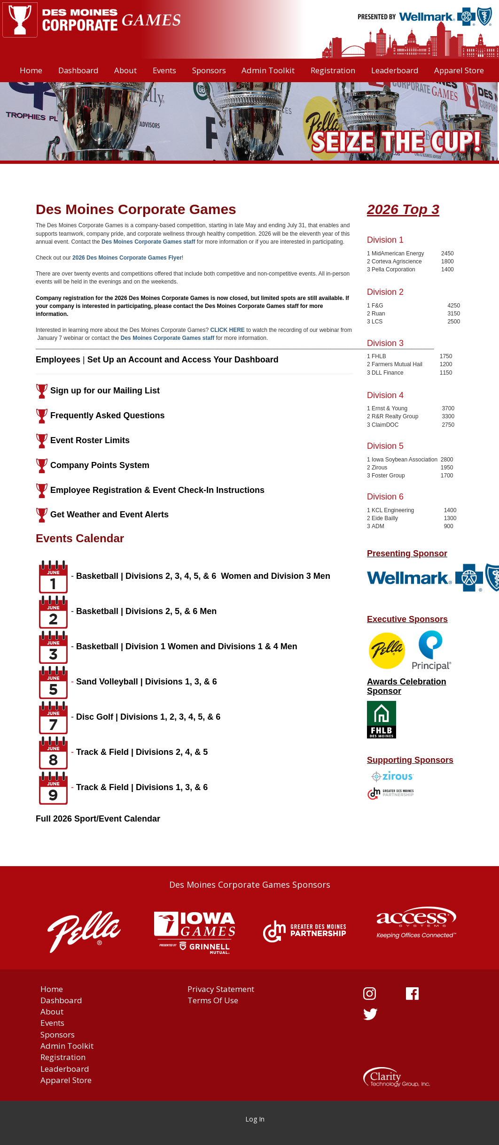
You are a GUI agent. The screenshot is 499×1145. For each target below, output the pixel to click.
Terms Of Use (212, 1000)
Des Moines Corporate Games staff (148, 241)
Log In (255, 1118)
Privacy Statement (220, 989)
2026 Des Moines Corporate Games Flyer (127, 257)
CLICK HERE (228, 330)
